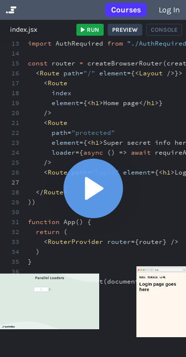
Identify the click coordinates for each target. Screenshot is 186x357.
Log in (169, 9)
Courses (126, 9)
